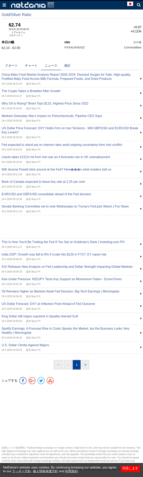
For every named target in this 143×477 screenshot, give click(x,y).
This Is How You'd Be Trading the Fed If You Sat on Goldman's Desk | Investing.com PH (63, 242)
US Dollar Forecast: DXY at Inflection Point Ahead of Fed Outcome (48, 303)
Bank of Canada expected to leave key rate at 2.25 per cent (43, 181)
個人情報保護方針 (45, 471)
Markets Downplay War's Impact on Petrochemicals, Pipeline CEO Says (52, 116)
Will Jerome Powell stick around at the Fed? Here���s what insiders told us (56, 169)
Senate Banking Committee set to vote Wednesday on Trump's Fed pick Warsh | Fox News (65, 206)
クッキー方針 (21, 471)
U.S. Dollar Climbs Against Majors (25, 345)
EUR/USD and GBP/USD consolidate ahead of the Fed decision (46, 194)
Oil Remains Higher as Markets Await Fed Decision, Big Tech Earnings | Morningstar (60, 291)
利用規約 (71, 471)
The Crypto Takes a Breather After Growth (31, 91)
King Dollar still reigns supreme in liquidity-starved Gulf (40, 316)
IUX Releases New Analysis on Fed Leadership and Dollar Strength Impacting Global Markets (67, 266)
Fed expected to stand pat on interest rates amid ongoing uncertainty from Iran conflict (62, 144)
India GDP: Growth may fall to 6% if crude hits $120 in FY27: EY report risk (54, 254)
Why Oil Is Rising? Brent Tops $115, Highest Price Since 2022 (45, 103)
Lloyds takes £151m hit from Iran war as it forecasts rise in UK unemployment (56, 157)
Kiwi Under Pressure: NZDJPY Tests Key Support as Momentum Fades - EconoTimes (62, 279)
